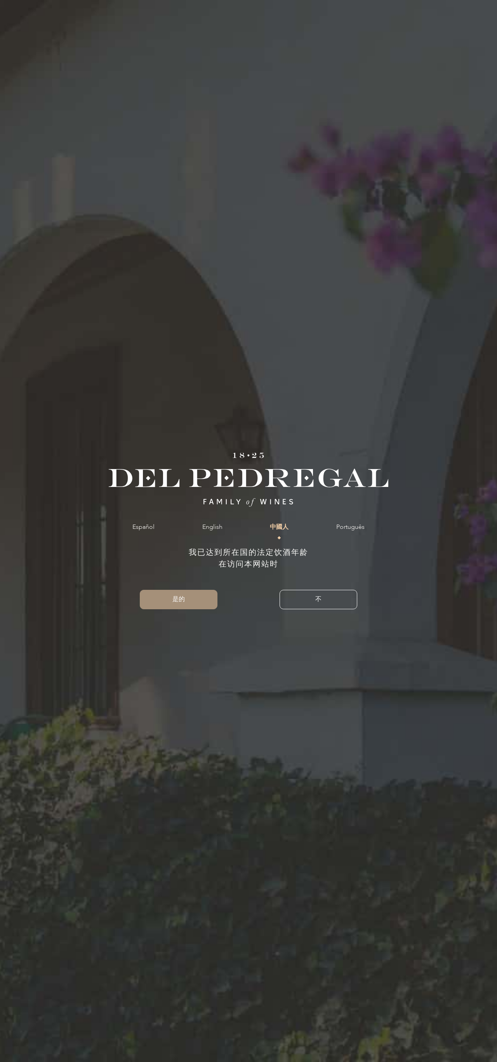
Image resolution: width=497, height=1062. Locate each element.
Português (350, 527)
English (212, 527)
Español (143, 527)
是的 (178, 599)
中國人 (279, 527)
